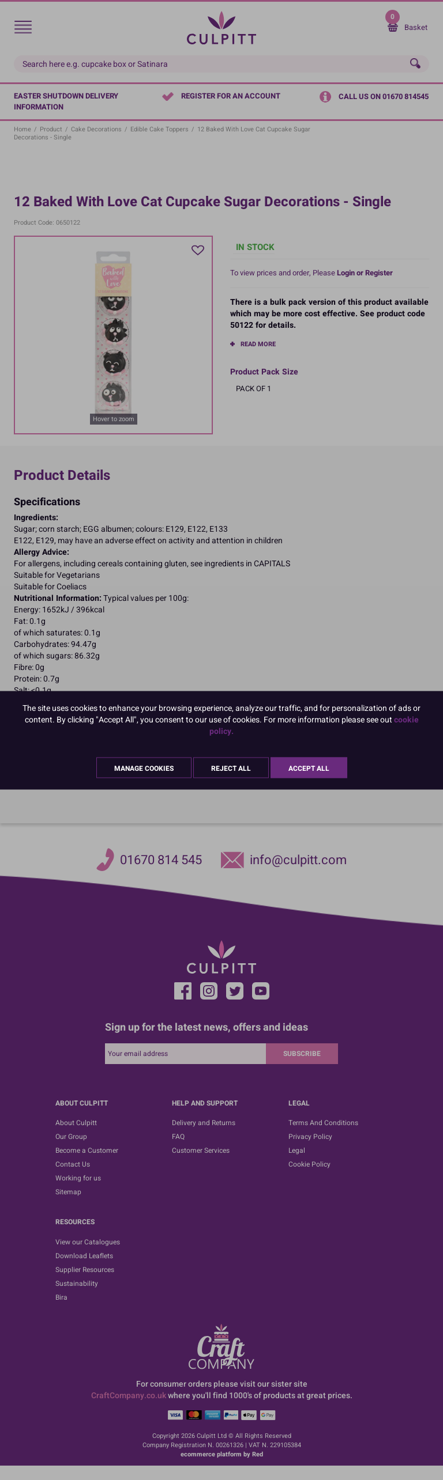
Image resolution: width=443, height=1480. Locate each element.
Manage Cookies (144, 768)
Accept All (308, 768)
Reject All (231, 768)
